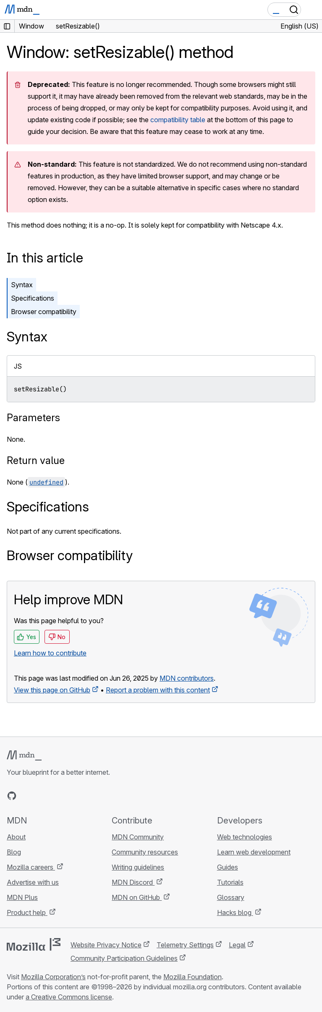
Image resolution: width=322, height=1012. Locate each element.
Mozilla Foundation (192, 977)
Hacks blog (235, 912)
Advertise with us (33, 882)
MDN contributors (187, 678)
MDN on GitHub (137, 897)
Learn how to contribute (50, 653)
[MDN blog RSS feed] (72, 796)
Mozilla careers (31, 867)
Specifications (32, 298)
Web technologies (244, 837)
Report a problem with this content (158, 690)
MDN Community (138, 837)
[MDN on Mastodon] (57, 796)
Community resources (145, 852)
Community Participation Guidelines (124, 958)
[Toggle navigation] (312, 9)
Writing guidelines (138, 867)
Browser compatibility (43, 311)
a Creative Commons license (69, 997)
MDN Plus (22, 897)
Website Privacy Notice (106, 945)
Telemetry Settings (185, 945)
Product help (27, 912)
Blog (14, 852)
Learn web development (254, 852)
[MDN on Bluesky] (27, 796)
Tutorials (230, 882)
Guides (227, 867)
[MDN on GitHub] (12, 796)
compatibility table (177, 119)
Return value (36, 460)
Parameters (33, 418)
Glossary (230, 897)
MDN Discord (133, 882)
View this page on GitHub (52, 690)
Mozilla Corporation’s (53, 977)
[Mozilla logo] (33, 944)
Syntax (22, 285)
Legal (237, 945)
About (16, 837)
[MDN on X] (42, 796)
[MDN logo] (24, 755)
